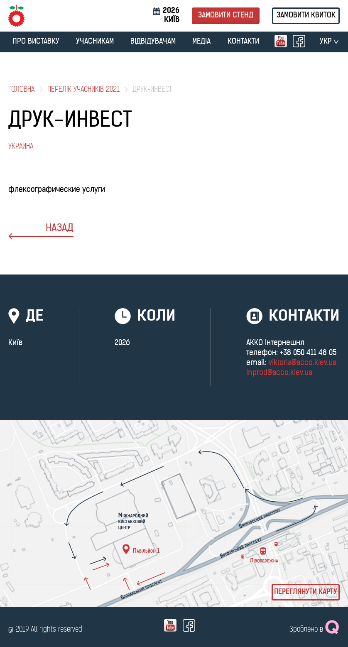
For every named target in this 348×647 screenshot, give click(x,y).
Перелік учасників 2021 (83, 90)
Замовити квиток (306, 16)
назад (41, 231)
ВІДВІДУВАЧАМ (153, 42)
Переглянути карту (305, 592)
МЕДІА (201, 42)
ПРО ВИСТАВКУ (35, 42)
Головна (21, 90)
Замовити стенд (225, 16)
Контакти (243, 42)
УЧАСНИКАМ (95, 42)
